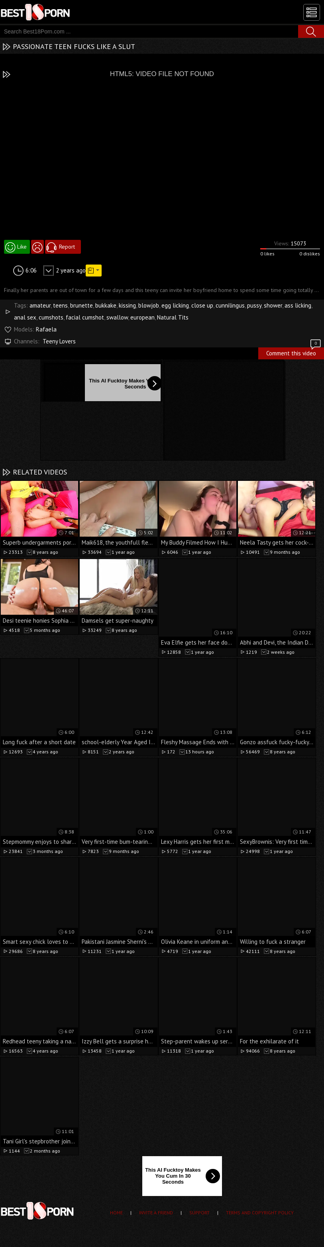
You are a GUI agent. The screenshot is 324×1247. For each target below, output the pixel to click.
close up (202, 305)
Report (67, 246)
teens (60, 305)
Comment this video (294, 352)
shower (273, 305)
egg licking (175, 305)
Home (116, 1213)
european (142, 317)
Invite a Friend (156, 1213)
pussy (254, 305)
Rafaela (46, 329)
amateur (40, 305)
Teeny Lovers (59, 341)
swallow (117, 317)
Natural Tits (173, 317)
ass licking (298, 305)
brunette (81, 305)
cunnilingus (230, 305)
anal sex (25, 317)
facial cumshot (85, 317)
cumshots (51, 317)
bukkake (105, 305)
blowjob (148, 305)
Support (199, 1213)
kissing (127, 305)
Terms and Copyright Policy (260, 1213)
